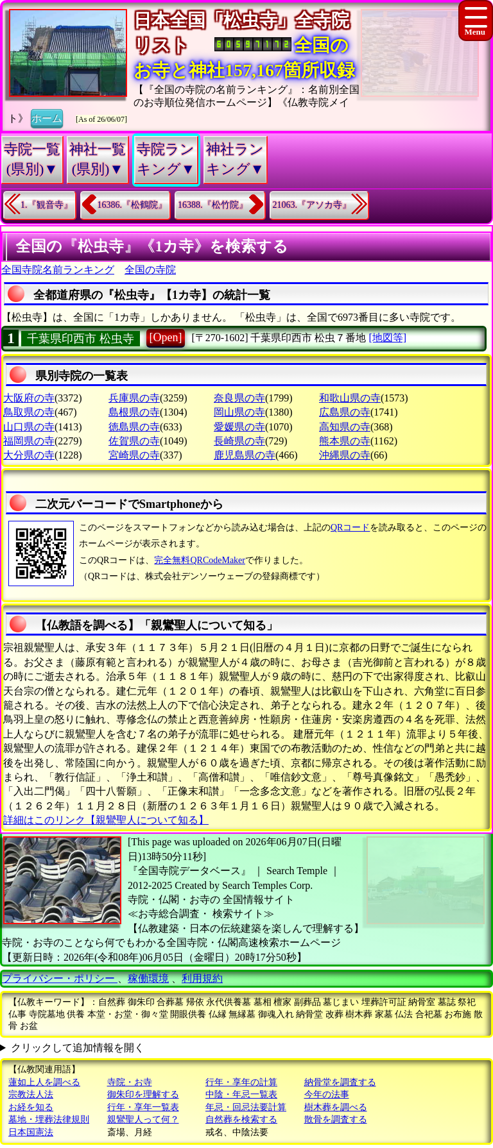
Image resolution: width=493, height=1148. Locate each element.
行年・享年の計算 (241, 1082)
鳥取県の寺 (29, 412)
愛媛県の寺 (239, 426)
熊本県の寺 (344, 440)
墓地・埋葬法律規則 (48, 1119)
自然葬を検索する (241, 1119)
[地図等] (387, 337)
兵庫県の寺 (134, 398)
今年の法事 (326, 1094)
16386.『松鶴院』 (133, 205)
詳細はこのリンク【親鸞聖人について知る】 (106, 820)
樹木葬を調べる (335, 1107)
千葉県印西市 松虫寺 (80, 338)
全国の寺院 (150, 269)
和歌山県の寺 (350, 398)
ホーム (46, 117)
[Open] (166, 337)
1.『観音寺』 (47, 205)
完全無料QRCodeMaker (199, 560)
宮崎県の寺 (134, 455)
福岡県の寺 (29, 440)
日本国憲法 (30, 1132)
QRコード (350, 527)
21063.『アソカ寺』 (312, 205)
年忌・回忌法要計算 (245, 1107)
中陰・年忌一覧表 (241, 1094)
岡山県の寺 (239, 412)
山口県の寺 (29, 426)
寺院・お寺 (129, 1082)
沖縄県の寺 (344, 455)
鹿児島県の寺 (244, 455)
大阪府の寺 (29, 398)
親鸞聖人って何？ (143, 1119)
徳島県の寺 (134, 426)
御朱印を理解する (143, 1094)
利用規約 (202, 978)
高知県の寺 (344, 426)
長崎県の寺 (239, 440)
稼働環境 (148, 978)
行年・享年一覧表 (143, 1107)
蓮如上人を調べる (44, 1082)
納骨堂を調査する (340, 1082)
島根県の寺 (134, 412)
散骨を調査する (335, 1119)
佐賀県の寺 (134, 440)
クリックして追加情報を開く (77, 1047)
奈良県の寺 (239, 398)
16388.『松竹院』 (213, 205)
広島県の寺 (344, 412)
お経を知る (30, 1107)
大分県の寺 (29, 455)
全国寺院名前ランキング (57, 269)
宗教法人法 (30, 1094)
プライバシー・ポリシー (59, 978)
